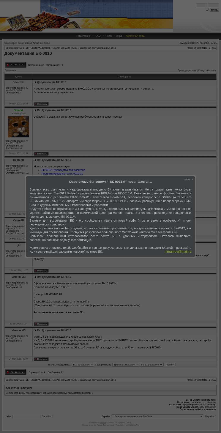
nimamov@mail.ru (178, 251)
